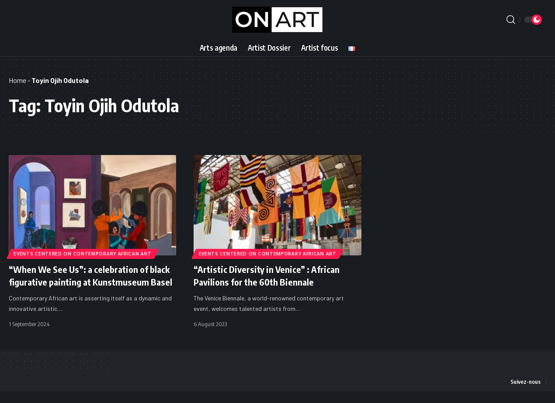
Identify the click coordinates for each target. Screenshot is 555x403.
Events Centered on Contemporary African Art (83, 253)
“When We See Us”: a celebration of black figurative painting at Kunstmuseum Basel (83, 281)
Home (17, 80)
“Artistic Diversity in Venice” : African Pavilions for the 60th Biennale (271, 275)
